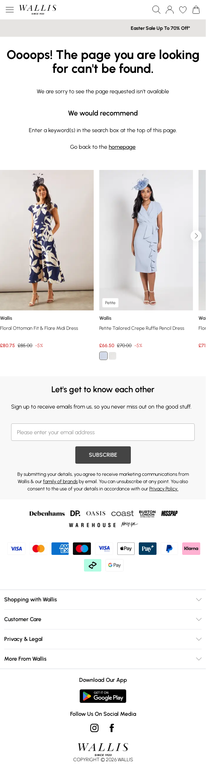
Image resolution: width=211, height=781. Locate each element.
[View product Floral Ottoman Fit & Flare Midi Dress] (47, 259)
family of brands (60, 481)
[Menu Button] (10, 10)
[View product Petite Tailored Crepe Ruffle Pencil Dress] (146, 267)
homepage (122, 147)
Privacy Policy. (163, 489)
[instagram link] (94, 728)
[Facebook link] (112, 728)
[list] (103, 269)
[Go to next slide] (196, 235)
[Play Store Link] (102, 696)
